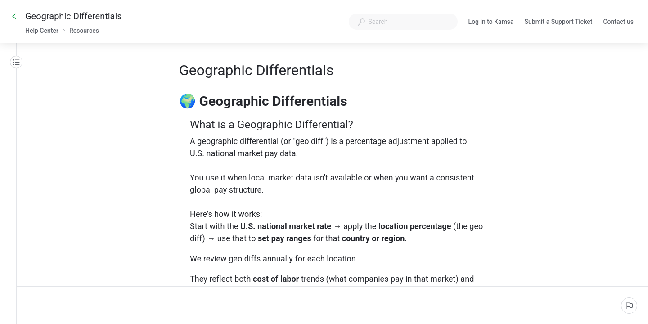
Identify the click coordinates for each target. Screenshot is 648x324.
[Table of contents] (16, 62)
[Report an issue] (629, 305)
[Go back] (14, 16)
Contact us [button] (618, 21)
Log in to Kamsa (491, 22)
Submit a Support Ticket (559, 22)
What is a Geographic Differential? (277, 124)
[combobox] (403, 22)
